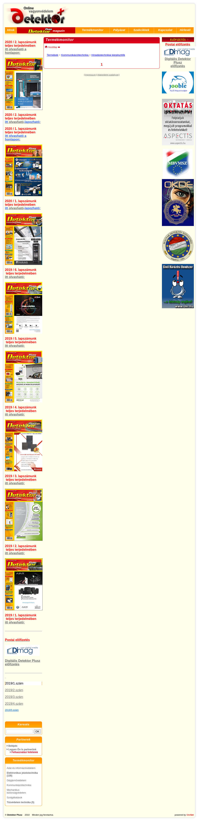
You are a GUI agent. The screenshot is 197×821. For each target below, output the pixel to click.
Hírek (11, 30)
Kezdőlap (51, 47)
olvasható (23, 122)
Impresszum (90, 75)
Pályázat (119, 30)
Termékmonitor (92, 30)
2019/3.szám (14, 697)
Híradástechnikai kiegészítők (108, 54)
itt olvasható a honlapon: (15, 50)
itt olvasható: (15, 277)
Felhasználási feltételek (24, 752)
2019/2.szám (14, 690)
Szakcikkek (141, 30)
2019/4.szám (14, 703)
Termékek (52, 54)
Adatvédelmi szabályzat (108, 75)
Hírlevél (185, 30)
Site (190, 815)
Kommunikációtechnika (75, 54)
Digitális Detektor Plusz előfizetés (178, 62)
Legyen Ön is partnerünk (22, 749)
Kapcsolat (165, 30)
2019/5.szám (12, 710)
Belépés (12, 745)
